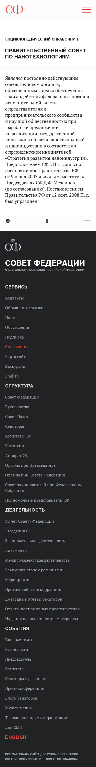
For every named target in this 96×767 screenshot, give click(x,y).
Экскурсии (15, 366)
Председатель (18, 659)
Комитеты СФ (18, 436)
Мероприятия (18, 579)
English (12, 375)
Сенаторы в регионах (25, 678)
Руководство (17, 406)
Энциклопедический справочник (41, 39)
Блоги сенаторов (21, 698)
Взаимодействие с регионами (33, 569)
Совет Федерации (22, 397)
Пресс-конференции (25, 688)
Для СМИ (14, 727)
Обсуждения (17, 327)
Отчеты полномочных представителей (42, 608)
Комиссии (14, 445)
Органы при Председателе (30, 465)
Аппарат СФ (16, 455)
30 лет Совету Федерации (29, 521)
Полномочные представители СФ (37, 500)
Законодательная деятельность (35, 540)
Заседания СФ (18, 530)
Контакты (14, 298)
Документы (16, 550)
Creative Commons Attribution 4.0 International (41, 759)
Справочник (17, 346)
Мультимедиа (18, 707)
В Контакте (7, 221)
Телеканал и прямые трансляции (37, 717)
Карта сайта (16, 356)
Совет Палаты (18, 416)
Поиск (11, 317)
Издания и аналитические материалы (41, 618)
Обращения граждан (25, 307)
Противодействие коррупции (33, 589)
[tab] (48, 221)
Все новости (16, 649)
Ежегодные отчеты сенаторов (33, 599)
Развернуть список (87, 221)
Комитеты (15, 668)
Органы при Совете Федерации (35, 474)
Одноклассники (47, 221)
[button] (86, 10)
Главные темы (18, 639)
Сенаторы (14, 426)
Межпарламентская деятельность (37, 560)
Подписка (14, 337)
